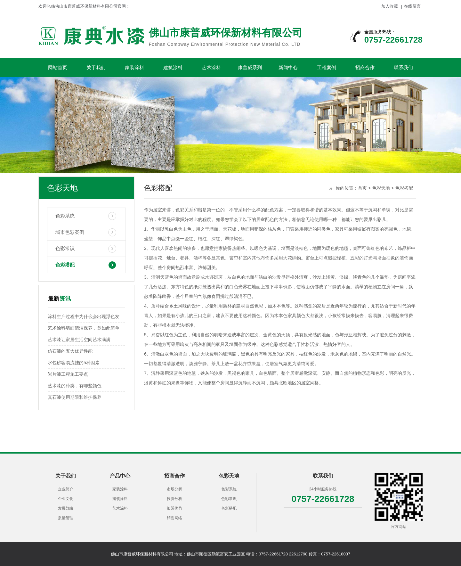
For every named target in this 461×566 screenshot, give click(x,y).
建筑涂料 (172, 67)
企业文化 (65, 498)
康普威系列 (250, 67)
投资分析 (174, 498)
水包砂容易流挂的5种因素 (74, 362)
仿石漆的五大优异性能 (70, 351)
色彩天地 (381, 188)
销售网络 (174, 518)
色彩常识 (65, 248)
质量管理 (65, 518)
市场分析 (174, 489)
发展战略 (65, 508)
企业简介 (65, 489)
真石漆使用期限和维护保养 (74, 397)
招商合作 (365, 67)
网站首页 (57, 67)
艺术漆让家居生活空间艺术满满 (79, 339)
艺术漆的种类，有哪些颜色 (74, 385)
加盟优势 (174, 508)
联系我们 (403, 67)
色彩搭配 (65, 264)
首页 (362, 188)
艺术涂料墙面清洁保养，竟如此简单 (83, 328)
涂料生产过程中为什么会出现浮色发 (83, 316)
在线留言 (412, 6)
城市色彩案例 (69, 232)
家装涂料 (134, 67)
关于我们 (96, 67)
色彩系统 (65, 215)
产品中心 (120, 476)
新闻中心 (288, 67)
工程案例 (326, 67)
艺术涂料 (211, 67)
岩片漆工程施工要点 (68, 374)
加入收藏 (389, 6)
